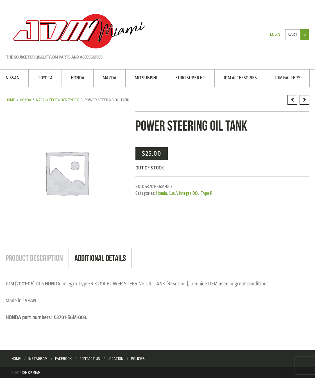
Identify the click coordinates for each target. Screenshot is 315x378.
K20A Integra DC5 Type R (58, 100)
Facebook (63, 358)
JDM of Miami (31, 373)
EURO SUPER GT (190, 77)
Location (115, 358)
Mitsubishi (146, 77)
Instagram (37, 358)
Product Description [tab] (34, 258)
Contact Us (90, 358)
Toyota (45, 77)
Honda (77, 77)
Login (275, 34)
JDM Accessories (240, 77)
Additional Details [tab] (100, 258)
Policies (138, 358)
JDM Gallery (287, 77)
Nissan (12, 77)
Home (10, 100)
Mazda (109, 77)
